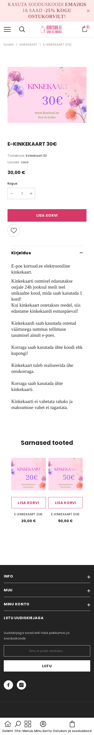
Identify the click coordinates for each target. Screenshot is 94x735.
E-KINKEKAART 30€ (57, 44)
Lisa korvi (47, 215)
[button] (18, 727)
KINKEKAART (28, 44)
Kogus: (13, 183)
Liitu (47, 666)
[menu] (7, 29)
